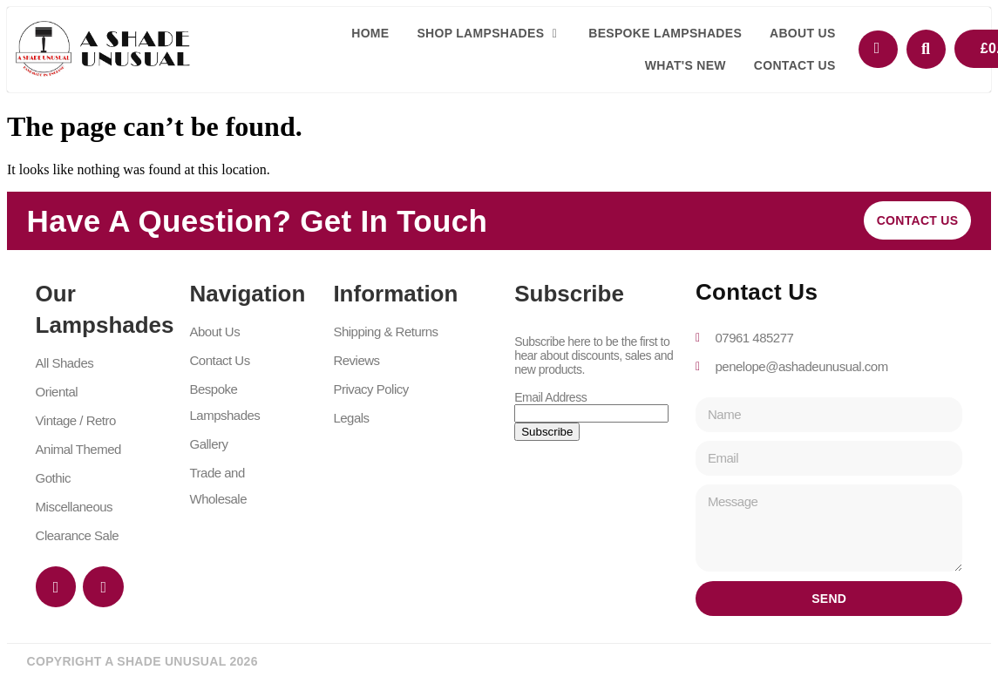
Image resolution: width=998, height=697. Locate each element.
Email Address (550, 397)
